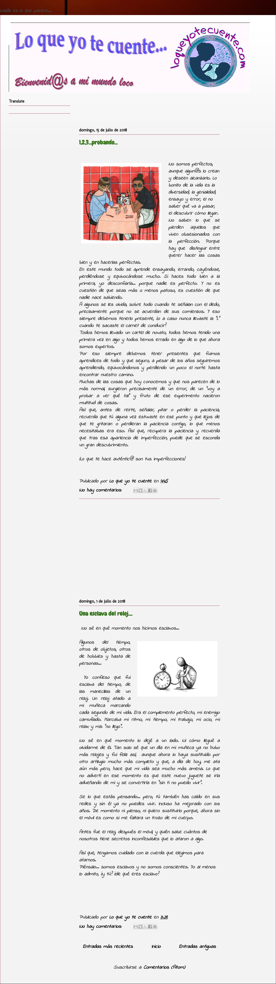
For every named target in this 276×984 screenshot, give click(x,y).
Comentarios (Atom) (164, 967)
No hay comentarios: (101, 490)
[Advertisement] (149, 547)
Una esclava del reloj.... (105, 613)
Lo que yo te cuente (131, 481)
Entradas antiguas (197, 946)
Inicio (156, 946)
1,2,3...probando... (98, 142)
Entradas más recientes (108, 946)
